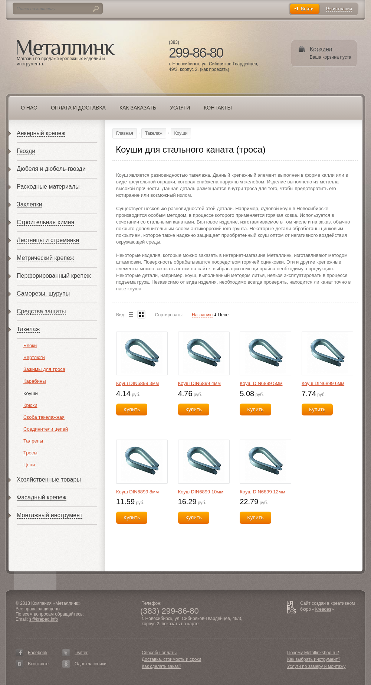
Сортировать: (169, 314)
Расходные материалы (48, 186)
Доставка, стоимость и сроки (171, 659)
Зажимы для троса (44, 369)
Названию (202, 315)
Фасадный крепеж (41, 497)
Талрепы (33, 441)
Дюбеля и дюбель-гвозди (51, 169)
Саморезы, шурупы (43, 293)
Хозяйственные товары (49, 479)
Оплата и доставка (78, 108)
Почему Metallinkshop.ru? (313, 652)
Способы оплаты (159, 652)
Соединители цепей (45, 429)
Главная (124, 133)
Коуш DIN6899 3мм (137, 383)
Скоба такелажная (44, 417)
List (131, 314)
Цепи (29, 464)
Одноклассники (90, 663)
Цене (223, 315)
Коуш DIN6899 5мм (261, 383)
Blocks (141, 314)
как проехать (214, 69)
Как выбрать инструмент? (313, 659)
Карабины (34, 381)
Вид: (120, 314)
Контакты (218, 108)
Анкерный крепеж (41, 133)
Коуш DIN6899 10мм (200, 492)
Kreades (323, 609)
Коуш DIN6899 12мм (262, 492)
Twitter (81, 652)
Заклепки (29, 204)
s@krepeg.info (43, 619)
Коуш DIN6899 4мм (199, 383)
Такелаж (28, 329)
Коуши (30, 393)
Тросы (30, 453)
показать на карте (180, 624)
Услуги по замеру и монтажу (316, 666)
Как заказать (137, 108)
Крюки (30, 405)
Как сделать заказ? (161, 666)
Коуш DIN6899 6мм (323, 383)
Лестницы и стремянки (48, 240)
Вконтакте (38, 663)
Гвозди (26, 151)
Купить (132, 409)
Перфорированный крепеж (54, 276)
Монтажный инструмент (49, 515)
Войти (307, 9)
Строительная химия (45, 222)
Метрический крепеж (45, 258)
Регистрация (339, 9)
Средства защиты (41, 311)
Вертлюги (34, 357)
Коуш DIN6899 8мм (137, 492)
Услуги (180, 108)
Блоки (30, 345)
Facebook (37, 652)
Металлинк (66, 48)
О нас (29, 108)
